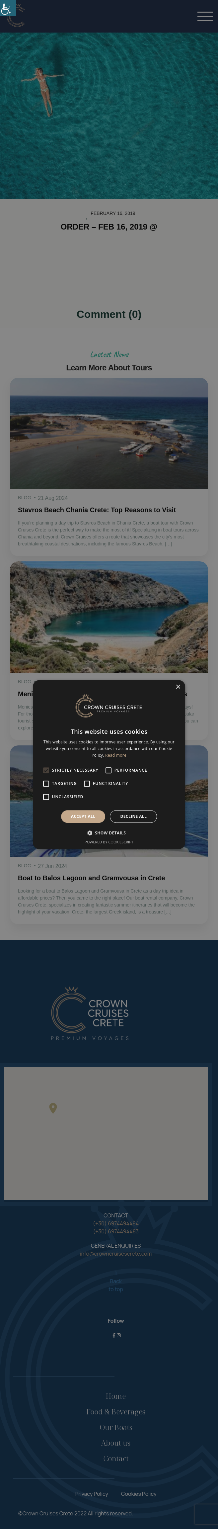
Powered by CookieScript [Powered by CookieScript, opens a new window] (109, 841)
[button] (109, 832)
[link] (8, 8)
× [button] (177, 687)
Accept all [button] (83, 816)
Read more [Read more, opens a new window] (115, 755)
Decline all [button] (133, 816)
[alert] (109, 764)
